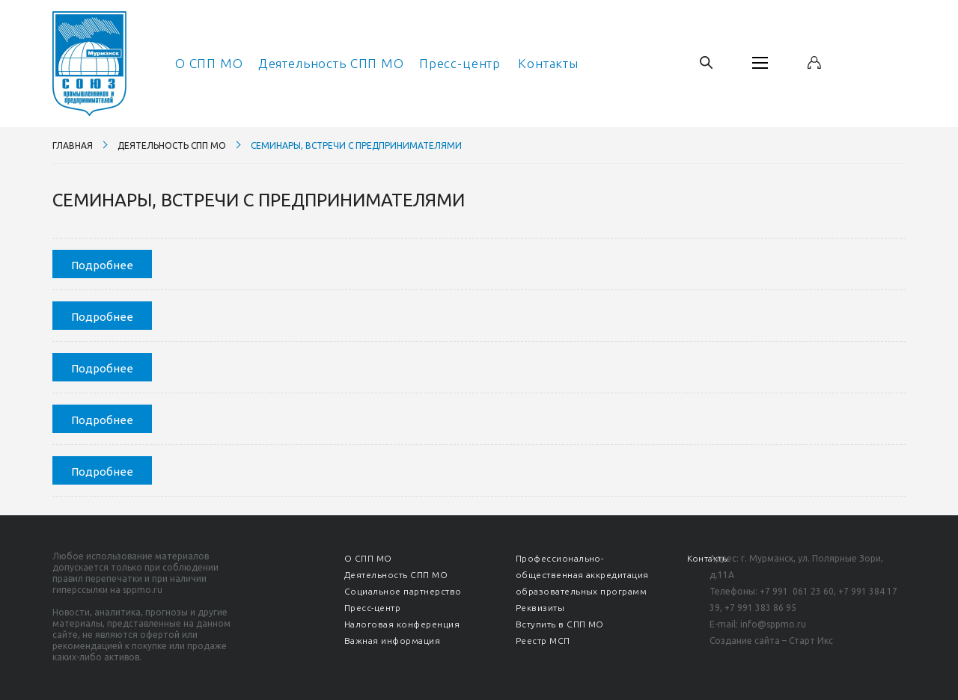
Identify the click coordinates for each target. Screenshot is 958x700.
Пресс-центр (460, 63)
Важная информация (392, 640)
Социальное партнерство (403, 591)
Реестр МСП (543, 640)
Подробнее (102, 265)
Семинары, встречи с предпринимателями (356, 145)
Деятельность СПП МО (331, 63)
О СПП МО (209, 63)
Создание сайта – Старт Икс (771, 640)
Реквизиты (540, 607)
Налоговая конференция (402, 624)
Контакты (548, 63)
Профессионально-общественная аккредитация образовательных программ (582, 574)
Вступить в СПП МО (560, 624)
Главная (72, 145)
